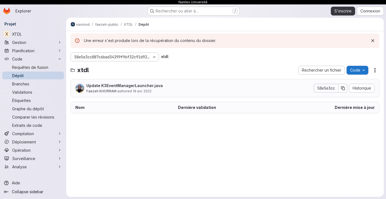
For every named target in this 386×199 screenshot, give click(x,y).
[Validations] (33, 92)
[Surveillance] (33, 158)
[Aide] (33, 183)
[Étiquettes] (33, 100)
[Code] (33, 59)
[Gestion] (33, 42)
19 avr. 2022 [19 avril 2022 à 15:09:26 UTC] (142, 91)
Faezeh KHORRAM (101, 91)
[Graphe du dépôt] (33, 108)
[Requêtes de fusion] (33, 67)
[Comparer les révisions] (33, 117)
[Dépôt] (33, 75)
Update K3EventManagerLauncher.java (124, 85)
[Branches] (33, 84)
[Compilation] (33, 133)
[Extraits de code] (33, 125)
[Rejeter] (372, 40)
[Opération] (33, 150)
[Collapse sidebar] (33, 192)
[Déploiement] (33, 142)
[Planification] (33, 50)
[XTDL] (33, 34)
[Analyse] (33, 167)
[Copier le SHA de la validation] (343, 88)
